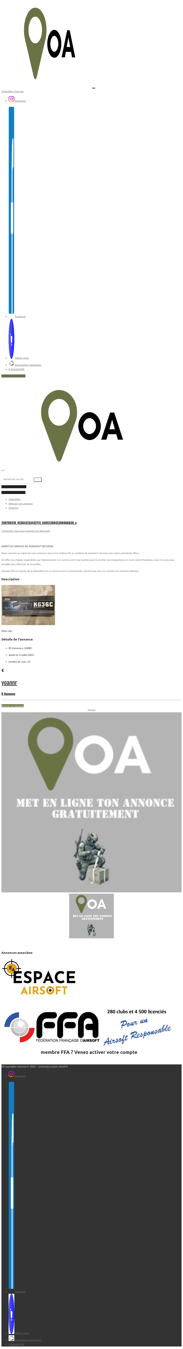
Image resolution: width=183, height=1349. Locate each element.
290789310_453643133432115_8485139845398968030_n (39, 522)
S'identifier (7, 91)
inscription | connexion (13, 486)
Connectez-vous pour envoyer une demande (25, 530)
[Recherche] (18, 479)
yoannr (9, 682)
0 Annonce (8, 693)
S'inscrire (19, 91)
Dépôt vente (19, 357)
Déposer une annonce (13, 375)
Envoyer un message (12, 705)
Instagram (17, 100)
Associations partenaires (25, 364)
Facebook (17, 316)
